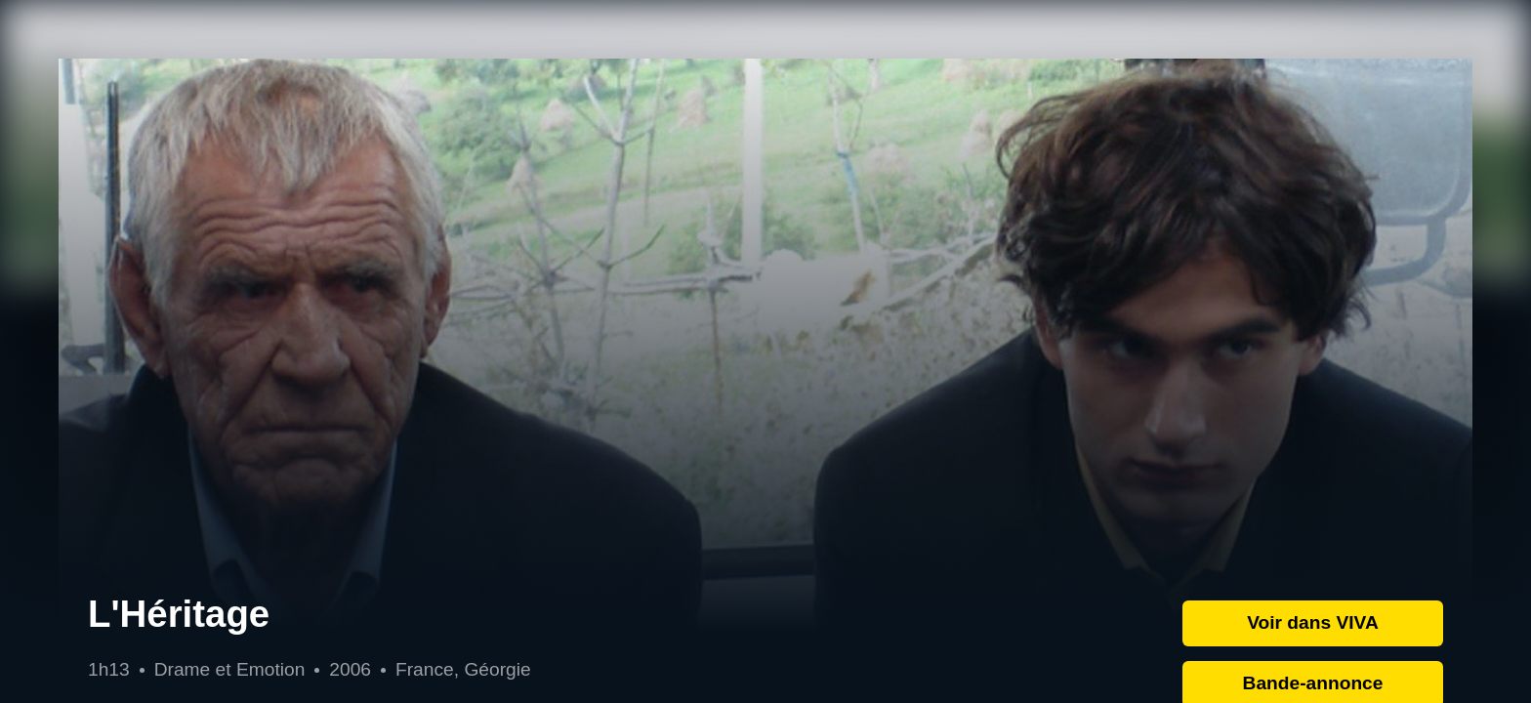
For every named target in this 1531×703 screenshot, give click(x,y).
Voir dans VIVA (1313, 622)
